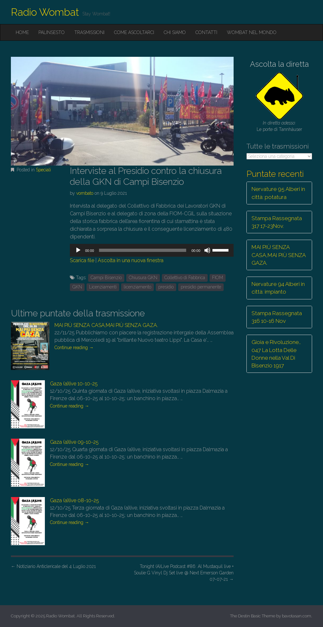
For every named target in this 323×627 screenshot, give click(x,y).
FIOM (217, 277)
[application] (152, 250)
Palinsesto (51, 32)
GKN (77, 286)
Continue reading (74, 347)
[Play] (78, 250)
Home (22, 32)
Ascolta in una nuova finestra (130, 260)
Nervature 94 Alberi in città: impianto (278, 288)
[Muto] (207, 250)
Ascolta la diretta (279, 64)
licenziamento (137, 286)
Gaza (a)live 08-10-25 (74, 500)
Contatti (206, 32)
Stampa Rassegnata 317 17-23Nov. (277, 222)
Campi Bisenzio (106, 277)
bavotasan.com (296, 616)
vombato (84, 193)
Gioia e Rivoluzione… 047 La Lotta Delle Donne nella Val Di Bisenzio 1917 (276, 354)
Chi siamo (175, 32)
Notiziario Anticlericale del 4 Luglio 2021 (53, 566)
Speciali (43, 169)
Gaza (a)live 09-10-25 (74, 442)
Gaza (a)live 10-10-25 (74, 384)
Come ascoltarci (134, 32)
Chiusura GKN (143, 277)
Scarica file (82, 260)
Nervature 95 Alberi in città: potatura (278, 193)
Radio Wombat (45, 12)
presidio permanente (201, 286)
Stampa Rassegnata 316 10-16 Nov (277, 317)
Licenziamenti (103, 286)
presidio (166, 286)
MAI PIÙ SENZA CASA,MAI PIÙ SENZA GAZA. (106, 325)
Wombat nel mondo (252, 32)
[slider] (142, 250)
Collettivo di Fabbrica (184, 277)
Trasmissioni (89, 32)
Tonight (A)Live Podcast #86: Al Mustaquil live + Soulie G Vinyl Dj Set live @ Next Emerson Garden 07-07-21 (184, 573)
